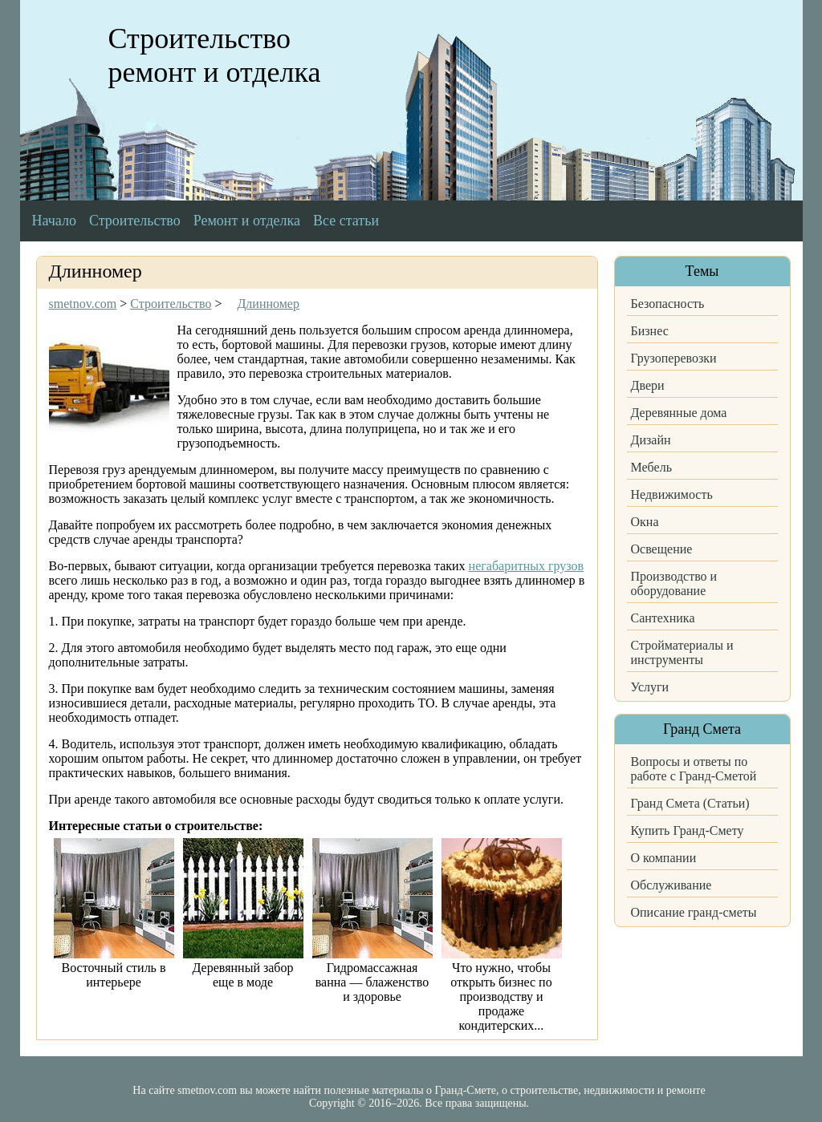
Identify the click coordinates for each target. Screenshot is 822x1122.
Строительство (135, 221)
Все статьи (346, 221)
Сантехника (663, 618)
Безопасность (668, 303)
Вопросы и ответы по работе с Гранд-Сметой (694, 769)
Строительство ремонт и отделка (214, 55)
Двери (648, 385)
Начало (54, 221)
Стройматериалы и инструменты (682, 652)
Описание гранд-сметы (694, 912)
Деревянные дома (679, 412)
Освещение (662, 549)
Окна (645, 522)
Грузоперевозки (674, 358)
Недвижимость (672, 494)
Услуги (650, 687)
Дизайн (651, 440)
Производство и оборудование (674, 583)
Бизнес (650, 331)
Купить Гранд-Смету (687, 830)
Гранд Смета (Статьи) (690, 803)
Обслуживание (671, 885)
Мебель (651, 467)
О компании (664, 858)
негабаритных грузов (526, 566)
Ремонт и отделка (246, 221)
